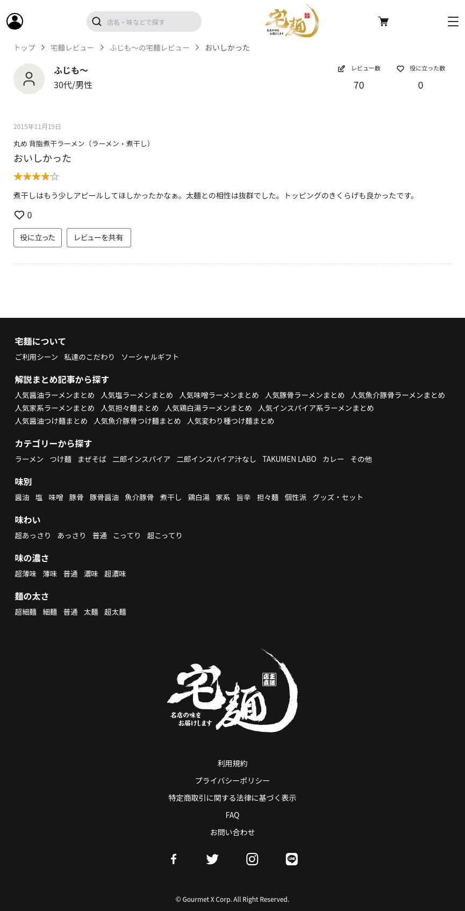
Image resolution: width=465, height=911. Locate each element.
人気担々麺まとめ (237, 407)
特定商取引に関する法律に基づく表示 (233, 797)
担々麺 (274, 497)
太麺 (93, 611)
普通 (102, 535)
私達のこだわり (92, 356)
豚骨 (77, 497)
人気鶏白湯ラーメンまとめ (318, 407)
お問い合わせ (232, 832)
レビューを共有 (99, 237)
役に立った (37, 237)
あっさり (74, 535)
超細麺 (26, 611)
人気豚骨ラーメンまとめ (314, 394)
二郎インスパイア (145, 458)
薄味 (51, 573)
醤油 (22, 497)
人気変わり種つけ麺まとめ (363, 420)
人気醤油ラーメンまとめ (56, 394)
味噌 (57, 497)
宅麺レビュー (73, 47)
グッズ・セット (346, 497)
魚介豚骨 (142, 497)
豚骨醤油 (106, 497)
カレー (343, 458)
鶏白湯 (203, 497)
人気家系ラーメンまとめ (159, 407)
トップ (24, 47)
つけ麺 (62, 458)
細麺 (51, 611)
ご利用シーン (37, 356)
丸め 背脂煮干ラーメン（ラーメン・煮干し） (83, 143)
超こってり (169, 535)
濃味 (93, 573)
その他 (371, 458)
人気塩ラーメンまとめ (140, 394)
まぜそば (94, 458)
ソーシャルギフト (154, 356)
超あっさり (34, 535)
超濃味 (117, 573)
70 (359, 84)
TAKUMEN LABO (298, 458)
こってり (130, 535)
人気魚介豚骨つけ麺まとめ (267, 420)
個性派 (302, 497)
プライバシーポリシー (232, 780)
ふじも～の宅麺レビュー (153, 47)
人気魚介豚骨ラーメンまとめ (63, 407)
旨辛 (249, 497)
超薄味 (26, 573)
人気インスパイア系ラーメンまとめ (75, 420)
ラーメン (30, 458)
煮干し (174, 497)
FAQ (233, 814)
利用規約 (233, 763)
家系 (228, 497)
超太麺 (117, 611)
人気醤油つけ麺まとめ (178, 420)
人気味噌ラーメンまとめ (225, 394)
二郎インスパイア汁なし (222, 458)
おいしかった (42, 158)
